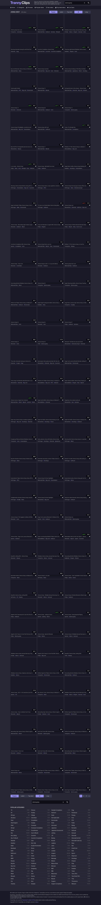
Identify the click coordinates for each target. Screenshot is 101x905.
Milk (52, 871)
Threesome (75, 881)
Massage (53, 858)
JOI (52, 835)
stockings (72, 168)
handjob (24, 168)
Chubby (33, 812)
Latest (61, 12)
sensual (80, 32)
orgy (18, 51)
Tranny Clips (20, 3)
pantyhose (75, 71)
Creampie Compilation (37, 828)
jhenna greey (74, 109)
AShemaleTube (41, 32)
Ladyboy (53, 843)
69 (11, 812)
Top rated (69, 12)
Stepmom (74, 855)
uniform (29, 402)
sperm (76, 538)
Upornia (12, 246)
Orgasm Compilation (56, 883)
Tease (73, 871)
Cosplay (33, 822)
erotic (74, 577)
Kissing (53, 838)
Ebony (32, 848)
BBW (12, 858)
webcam (48, 32)
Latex (52, 845)
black (23, 226)
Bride (12, 878)
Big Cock (13, 866)
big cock (48, 71)
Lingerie (53, 853)
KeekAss (67, 51)
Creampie (33, 825)
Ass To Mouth (14, 838)
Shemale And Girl (76, 838)
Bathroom (13, 853)
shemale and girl (78, 187)
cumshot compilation (56, 51)
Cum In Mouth (34, 833)
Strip (73, 863)
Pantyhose (74, 812)
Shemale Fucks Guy (77, 840)
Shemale (74, 835)
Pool (73, 817)
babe (18, 207)
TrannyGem (67, 109)
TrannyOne (13, 32)
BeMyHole (67, 558)
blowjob (58, 32)
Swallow (74, 868)
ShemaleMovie (68, 148)
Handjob (33, 883)
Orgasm (53, 881)
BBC (12, 855)
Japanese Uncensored (57, 830)
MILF (52, 868)
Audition (13, 843)
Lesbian (53, 850)
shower (85, 90)
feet (78, 382)
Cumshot (33, 835)
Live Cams (70, 8)
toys (28, 168)
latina (33, 402)
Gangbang (33, 868)
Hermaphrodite (55, 817)
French (33, 861)
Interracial (54, 825)
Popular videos (39, 8)
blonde (47, 90)
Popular (53, 12)
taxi (73, 402)
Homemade (54, 820)
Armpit (12, 828)
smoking (85, 71)
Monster (53, 876)
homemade (30, 90)
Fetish (32, 855)
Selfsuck (74, 830)
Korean (53, 840)
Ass (12, 833)
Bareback (13, 848)
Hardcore (53, 812)
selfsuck (48, 129)
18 (17, 597)
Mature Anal (54, 863)
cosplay (73, 304)
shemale (57, 71)
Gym (32, 881)
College (33, 815)
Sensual (74, 833)
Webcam (74, 883)
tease (52, 421)
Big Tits (13, 868)
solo (85, 32)
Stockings (74, 858)
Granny (33, 876)
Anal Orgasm (14, 822)
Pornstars (29, 8)
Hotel (52, 822)
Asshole (13, 840)
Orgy (73, 810)
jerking (44, 616)
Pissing (73, 815)
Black (12, 873)
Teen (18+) (74, 873)
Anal (12, 820)
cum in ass (79, 226)
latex (20, 71)
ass (45, 324)
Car (12, 881)
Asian (12, 830)
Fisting (32, 858)
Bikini (12, 871)
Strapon (74, 861)
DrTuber (66, 32)
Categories (20, 8)
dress (48, 616)
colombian (19, 32)
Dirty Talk (33, 843)
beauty (19, 148)
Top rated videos (60, 8)
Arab (12, 825)
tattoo (70, 577)
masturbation (27, 129)
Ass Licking (14, 835)
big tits (70, 226)
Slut (73, 845)
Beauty (13, 861)
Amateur (13, 817)
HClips (12, 168)
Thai (73, 878)
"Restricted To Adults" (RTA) (28, 900)
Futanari (33, 866)
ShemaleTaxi (14, 148)
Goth (32, 873)
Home (12, 8)
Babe (12, 845)
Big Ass (13, 863)
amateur (53, 32)
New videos (49, 8)
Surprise (74, 866)
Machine (53, 855)
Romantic (74, 828)
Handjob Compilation (56, 810)
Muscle (53, 878)
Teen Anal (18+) (76, 876)
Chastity (13, 883)
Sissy (73, 843)
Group (32, 878)
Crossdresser (34, 830)
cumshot (48, 51)
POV (20, 90)
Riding (73, 825)
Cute (32, 840)
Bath (12, 850)
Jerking (53, 833)
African (13, 815)
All (78, 12)
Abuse (36, 902)
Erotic (32, 850)
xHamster (13, 51)
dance (71, 32)
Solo (73, 850)
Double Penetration (36, 845)
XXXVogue (13, 187)
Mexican (53, 866)
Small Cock (74, 848)
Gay (32, 871)
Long (86, 12)
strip (74, 226)
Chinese (33, 810)
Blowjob (13, 876)
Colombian (34, 817)
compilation (75, 129)
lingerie (75, 32)
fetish (80, 71)
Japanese (54, 828)
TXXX (39, 343)
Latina (53, 848)
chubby (18, 499)
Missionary (54, 873)
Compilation (34, 820)
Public (73, 822)
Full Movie (33, 863)
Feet (32, 853)
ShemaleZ (13, 109)
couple (18, 363)
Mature (53, 861)
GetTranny (40, 577)
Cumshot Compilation (36, 838)
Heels (52, 815)
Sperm (73, 853)
